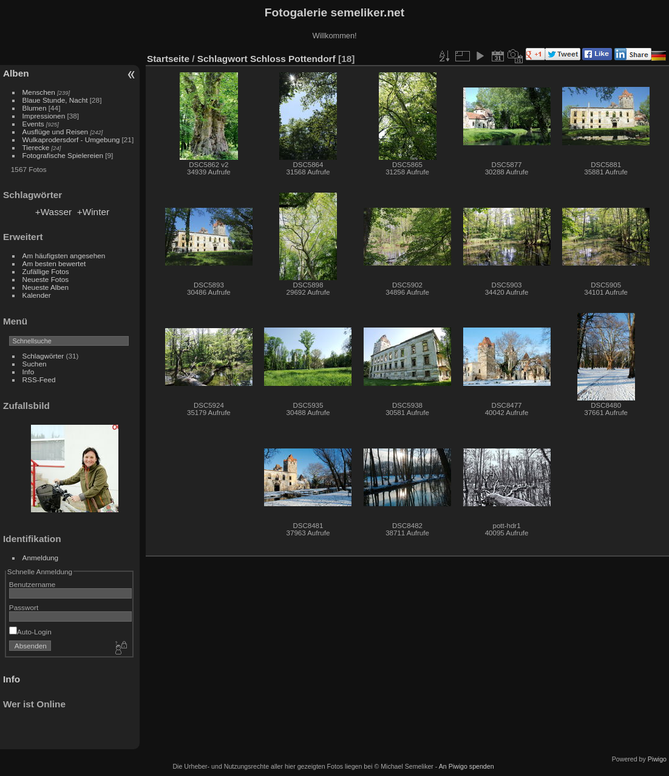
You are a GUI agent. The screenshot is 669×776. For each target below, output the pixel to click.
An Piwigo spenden (466, 766)
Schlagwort (222, 58)
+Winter (93, 212)
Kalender (36, 295)
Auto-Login (30, 632)
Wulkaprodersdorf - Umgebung (71, 139)
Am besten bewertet (54, 263)
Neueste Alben (45, 287)
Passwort (23, 607)
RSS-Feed (39, 379)
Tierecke (36, 147)
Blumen (34, 108)
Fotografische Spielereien (62, 155)
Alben (16, 73)
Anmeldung (40, 557)
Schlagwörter (43, 356)
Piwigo (657, 759)
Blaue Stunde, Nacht (55, 100)
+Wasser (53, 212)
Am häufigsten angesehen (64, 255)
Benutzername (32, 584)
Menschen (38, 92)
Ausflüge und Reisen (55, 132)
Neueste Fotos (45, 279)
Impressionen (44, 116)
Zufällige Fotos (45, 271)
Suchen (34, 364)
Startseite (168, 58)
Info (28, 372)
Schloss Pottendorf (293, 58)
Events (33, 124)
